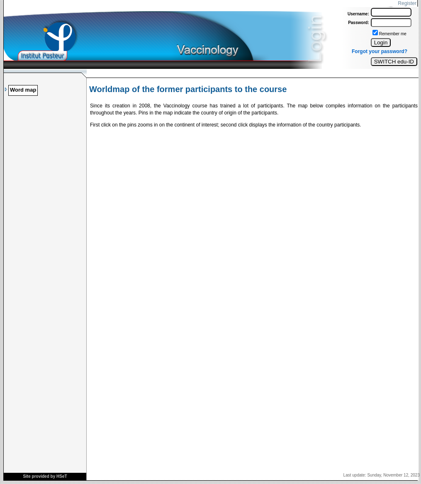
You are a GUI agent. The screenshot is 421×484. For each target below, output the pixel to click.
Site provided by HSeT (45, 476)
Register (407, 3)
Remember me (392, 34)
